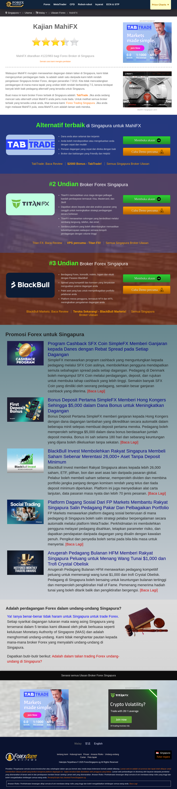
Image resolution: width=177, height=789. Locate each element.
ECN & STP (112, 4)
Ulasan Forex (58, 12)
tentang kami (62, 754)
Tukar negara (163, 756)
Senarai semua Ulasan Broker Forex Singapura (88, 675)
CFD (72, 4)
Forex (47, 4)
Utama (28, 12)
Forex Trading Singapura (80, 103)
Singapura (13, 12)
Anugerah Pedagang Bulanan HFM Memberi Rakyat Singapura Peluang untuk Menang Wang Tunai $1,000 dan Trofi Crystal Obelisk (107, 558)
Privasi (86, 754)
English (98, 743)
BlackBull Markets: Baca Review (47, 313)
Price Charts (160, 4)
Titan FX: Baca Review (47, 245)
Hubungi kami (76, 754)
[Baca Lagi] (96, 391)
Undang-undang (112, 754)
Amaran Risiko (97, 754)
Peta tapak (92, 757)
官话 (87, 743)
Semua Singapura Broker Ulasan (128, 165)
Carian (83, 757)
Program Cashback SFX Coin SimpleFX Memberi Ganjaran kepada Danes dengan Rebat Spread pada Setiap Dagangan (107, 349)
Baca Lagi (133, 784)
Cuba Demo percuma (146, 151)
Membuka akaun (147, 140)
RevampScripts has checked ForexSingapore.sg (67, 777)
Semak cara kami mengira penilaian (55, 61)
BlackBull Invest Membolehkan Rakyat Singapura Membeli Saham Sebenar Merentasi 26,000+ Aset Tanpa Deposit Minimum (106, 456)
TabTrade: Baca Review (47, 165)
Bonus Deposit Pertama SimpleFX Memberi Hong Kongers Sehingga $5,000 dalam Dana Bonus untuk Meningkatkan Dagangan (107, 405)
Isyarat (99, 4)
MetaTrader (60, 4)
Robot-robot (85, 4)
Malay (41, 12)
